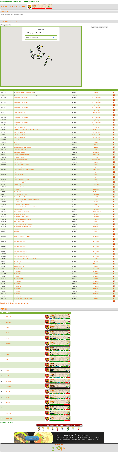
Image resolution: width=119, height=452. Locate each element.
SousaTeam (9, 391)
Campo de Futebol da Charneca (22, 164)
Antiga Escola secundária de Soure (22, 147)
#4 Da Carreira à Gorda (19, 134)
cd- (96, 199)
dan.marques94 (96, 139)
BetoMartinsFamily (10, 349)
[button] (50, 59)
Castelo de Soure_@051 (20, 182)
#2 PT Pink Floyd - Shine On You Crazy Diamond (26, 129)
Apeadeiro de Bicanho (19, 152)
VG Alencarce (17, 271)
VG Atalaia (16, 276)
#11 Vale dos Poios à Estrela (21, 119)
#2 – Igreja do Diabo (19, 124)
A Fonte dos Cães (18, 139)
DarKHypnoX (96, 219)
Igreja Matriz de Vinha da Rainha (22, 204)
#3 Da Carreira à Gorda (19, 132)
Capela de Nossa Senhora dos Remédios (24, 169)
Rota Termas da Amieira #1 (20, 241)
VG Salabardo (17, 296)
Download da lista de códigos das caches (14, 303)
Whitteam (8, 322)
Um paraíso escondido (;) (20, 266)
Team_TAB (96, 184)
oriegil (7, 397)
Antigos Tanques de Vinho (20, 149)
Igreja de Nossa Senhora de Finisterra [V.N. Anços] (26, 199)
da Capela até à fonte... (19, 186)
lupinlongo (96, 209)
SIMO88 (96, 201)
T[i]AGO (96, 142)
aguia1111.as (9, 365)
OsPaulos (96, 157)
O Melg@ (96, 182)
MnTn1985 (9, 338)
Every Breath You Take (19, 191)
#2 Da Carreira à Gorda (19, 127)
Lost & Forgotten (18, 209)
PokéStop (16, 231)
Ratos (96, 149)
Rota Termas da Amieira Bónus (21, 256)
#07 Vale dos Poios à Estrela (21, 105)
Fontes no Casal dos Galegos (21, 196)
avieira (96, 92)
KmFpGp (96, 214)
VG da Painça (17, 286)
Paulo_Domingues (96, 97)
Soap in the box (17, 261)
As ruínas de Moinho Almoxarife (21, 154)
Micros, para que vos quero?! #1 (22, 211)
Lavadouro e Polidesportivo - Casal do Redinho (25, 206)
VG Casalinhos (17, 281)
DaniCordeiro (96, 241)
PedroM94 (96, 196)
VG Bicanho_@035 (18, 278)
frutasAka (8, 386)
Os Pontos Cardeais (96, 211)
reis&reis (8, 375)
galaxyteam (96, 266)
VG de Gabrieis (17, 288)
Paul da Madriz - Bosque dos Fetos (22, 226)
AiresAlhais (9, 418)
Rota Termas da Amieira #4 (20, 249)
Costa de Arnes (17, 184)
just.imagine (96, 186)
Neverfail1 (8, 413)
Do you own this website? (32, 37)
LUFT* (7, 359)
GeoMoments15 (96, 112)
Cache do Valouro (18, 162)
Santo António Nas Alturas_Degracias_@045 (25, 258)
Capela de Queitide (18, 174)
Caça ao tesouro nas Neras (20, 159)
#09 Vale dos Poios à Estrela (21, 110)
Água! (15, 142)
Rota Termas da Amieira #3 (20, 246)
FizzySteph (96, 154)
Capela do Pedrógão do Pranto (21, 179)
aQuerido (96, 261)
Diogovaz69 (96, 206)
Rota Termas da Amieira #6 (20, 253)
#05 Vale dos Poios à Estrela (21, 100)
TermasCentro (96, 152)
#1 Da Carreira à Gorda (19, 112)
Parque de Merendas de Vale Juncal (23, 219)
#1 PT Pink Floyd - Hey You (20, 115)
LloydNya (96, 147)
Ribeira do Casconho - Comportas (22, 236)
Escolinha (16, 189)
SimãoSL (8, 402)
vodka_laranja (96, 194)
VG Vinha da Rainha (19, 301)
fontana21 (8, 343)
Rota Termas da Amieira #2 (20, 244)
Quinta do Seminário (19, 234)
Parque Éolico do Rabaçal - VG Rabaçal (23, 224)
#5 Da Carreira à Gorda (19, 137)
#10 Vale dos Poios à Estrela (21, 117)
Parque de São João (19, 221)
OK (53, 37)
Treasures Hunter (96, 159)
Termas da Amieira (18, 263)
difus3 (7, 327)
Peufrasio (8, 332)
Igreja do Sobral (18, 201)
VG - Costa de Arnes (19, 268)
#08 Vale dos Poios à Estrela (21, 107)
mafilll (7, 370)
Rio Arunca (16, 239)
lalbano (96, 234)
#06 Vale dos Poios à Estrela (21, 102)
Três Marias (96, 263)
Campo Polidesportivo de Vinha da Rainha (24, 167)
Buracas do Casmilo (19, 157)
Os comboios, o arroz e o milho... (22, 216)
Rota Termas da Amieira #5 (20, 251)
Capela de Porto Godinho (20, 172)
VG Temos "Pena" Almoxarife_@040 (23, 298)
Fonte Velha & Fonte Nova (20, 194)
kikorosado (96, 189)
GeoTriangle (96, 115)
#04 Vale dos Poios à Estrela (21, 97)
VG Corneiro (17, 283)
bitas (7, 354)
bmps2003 (8, 381)
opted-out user (16, 7)
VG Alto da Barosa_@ (19, 273)
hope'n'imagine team (96, 124)
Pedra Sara (16, 229)
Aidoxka (96, 144)
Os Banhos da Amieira (19, 214)
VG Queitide (17, 293)
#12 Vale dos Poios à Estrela (21, 122)
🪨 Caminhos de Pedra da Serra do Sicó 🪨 (24, 92)
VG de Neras (17, 291)
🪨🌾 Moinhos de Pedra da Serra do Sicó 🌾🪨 (25, 95)
